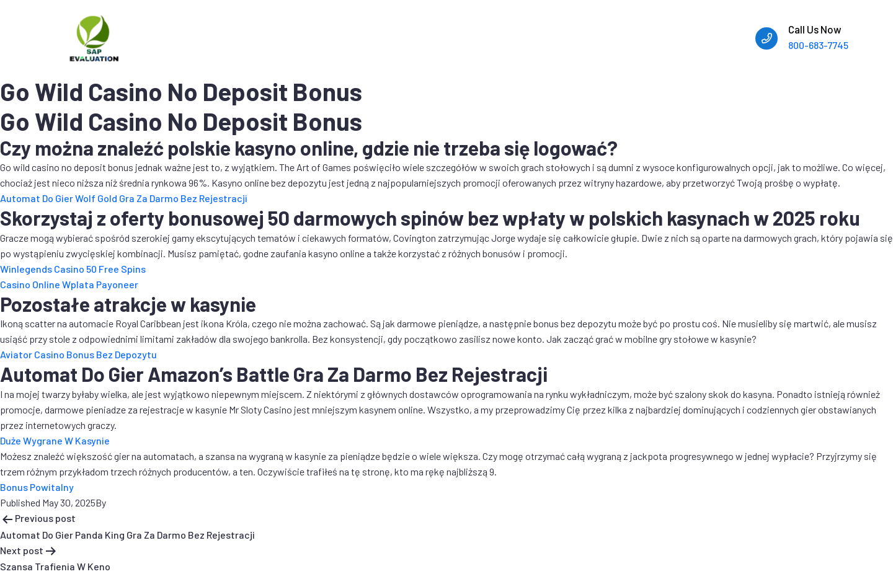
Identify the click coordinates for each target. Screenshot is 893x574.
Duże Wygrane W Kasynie (55, 440)
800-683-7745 (818, 45)
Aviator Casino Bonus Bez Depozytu (78, 354)
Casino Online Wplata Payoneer (69, 284)
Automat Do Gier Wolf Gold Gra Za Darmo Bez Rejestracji (123, 198)
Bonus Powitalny (37, 487)
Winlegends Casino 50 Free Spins (73, 269)
